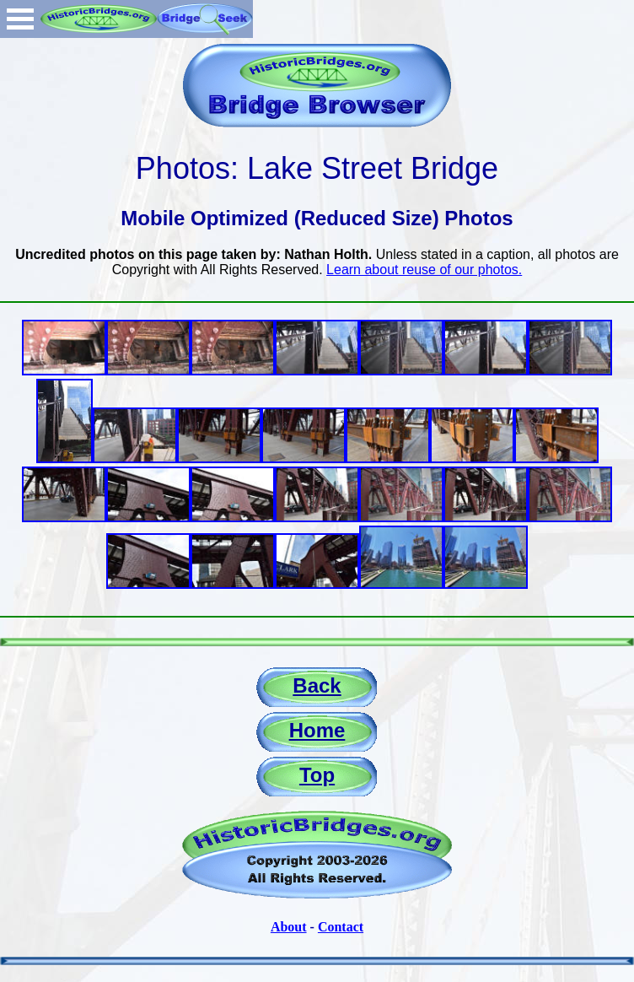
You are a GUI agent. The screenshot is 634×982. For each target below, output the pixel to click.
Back (317, 685)
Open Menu (20, 19)
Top (317, 774)
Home (317, 730)
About (289, 927)
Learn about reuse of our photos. (424, 269)
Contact (340, 927)
